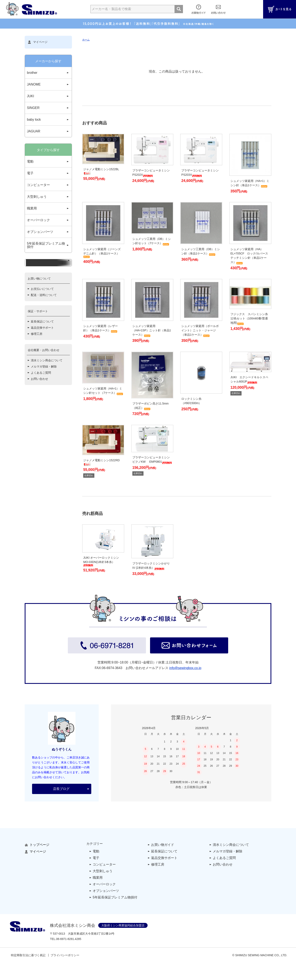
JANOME (34, 84)
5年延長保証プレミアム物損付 (46, 245)
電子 (30, 173)
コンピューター (38, 185)
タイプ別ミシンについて (45, 296)
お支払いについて (42, 324)
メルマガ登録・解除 (44, 402)
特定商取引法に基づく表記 (28, 955)
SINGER (33, 108)
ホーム (86, 39)
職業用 (32, 208)
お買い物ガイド (162, 844)
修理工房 (36, 369)
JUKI (30, 96)
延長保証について (42, 357)
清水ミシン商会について (46, 396)
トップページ (37, 845)
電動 (30, 161)
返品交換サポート (42, 363)
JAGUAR (33, 131)
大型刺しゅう (37, 196)
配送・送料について (44, 330)
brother (32, 72)
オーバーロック (38, 220)
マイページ (37, 42)
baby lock (34, 119)
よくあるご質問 (41, 408)
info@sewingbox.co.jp (185, 668)
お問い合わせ (39, 414)
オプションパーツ (40, 232)
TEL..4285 (65, 939)
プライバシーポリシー (65, 955)
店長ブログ (61, 789)
